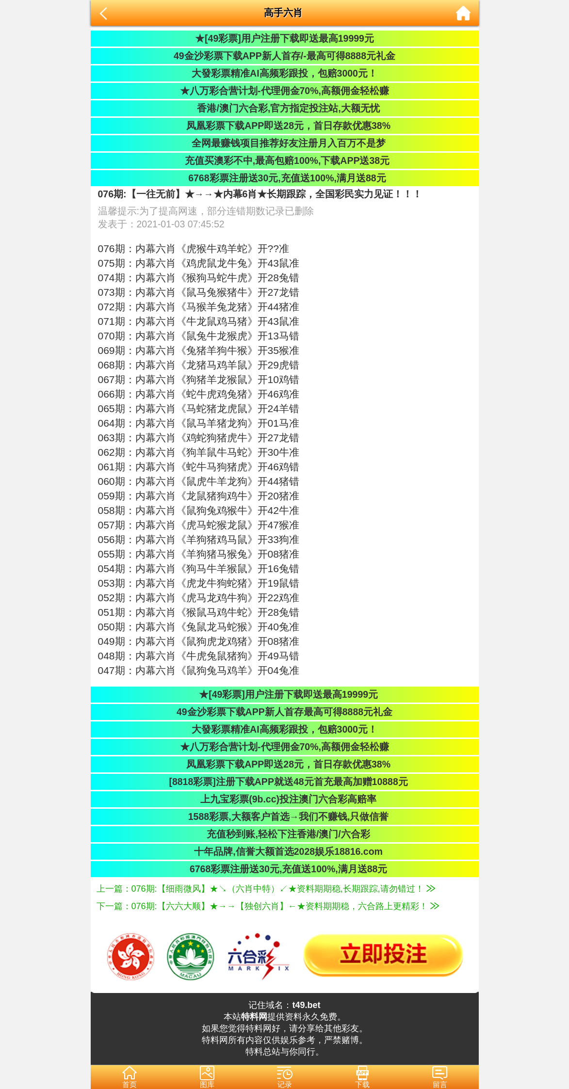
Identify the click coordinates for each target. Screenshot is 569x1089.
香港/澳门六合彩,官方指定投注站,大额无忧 (284, 108)
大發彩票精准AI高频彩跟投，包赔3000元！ (284, 73)
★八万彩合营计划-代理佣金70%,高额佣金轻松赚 (284, 90)
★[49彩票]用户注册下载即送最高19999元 (284, 38)
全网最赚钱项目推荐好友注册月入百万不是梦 (284, 143)
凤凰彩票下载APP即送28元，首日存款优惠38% (284, 125)
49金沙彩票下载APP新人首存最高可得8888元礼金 (284, 711)
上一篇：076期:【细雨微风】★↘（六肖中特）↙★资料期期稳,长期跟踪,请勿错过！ (266, 889)
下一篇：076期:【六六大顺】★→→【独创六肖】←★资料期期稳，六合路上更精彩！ (268, 906)
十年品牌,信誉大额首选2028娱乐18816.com (284, 851)
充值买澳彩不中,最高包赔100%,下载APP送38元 (284, 160)
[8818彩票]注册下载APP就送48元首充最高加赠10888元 (284, 781)
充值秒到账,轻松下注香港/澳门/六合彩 (284, 834)
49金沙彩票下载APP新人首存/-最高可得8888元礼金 (284, 55)
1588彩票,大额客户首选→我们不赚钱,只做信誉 (284, 816)
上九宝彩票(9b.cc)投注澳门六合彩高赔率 (284, 799)
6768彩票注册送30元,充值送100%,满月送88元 (284, 178)
